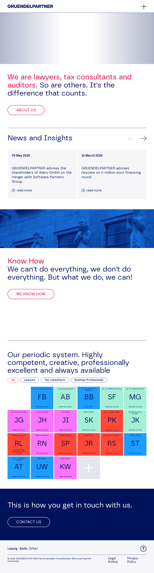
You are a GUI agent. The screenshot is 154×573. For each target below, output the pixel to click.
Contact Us (28, 522)
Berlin (23, 548)
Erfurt (33, 548)
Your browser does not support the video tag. (77, 38)
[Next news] (143, 138)
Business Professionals (89, 380)
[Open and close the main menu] (143, 6)
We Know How (31, 294)
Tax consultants (55, 380)
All (13, 380)
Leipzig (12, 548)
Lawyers (29, 380)
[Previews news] (130, 138)
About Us (26, 110)
